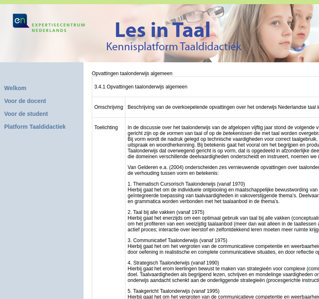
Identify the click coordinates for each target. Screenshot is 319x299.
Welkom (15, 88)
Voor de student (26, 113)
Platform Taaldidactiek (35, 126)
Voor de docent (25, 101)
